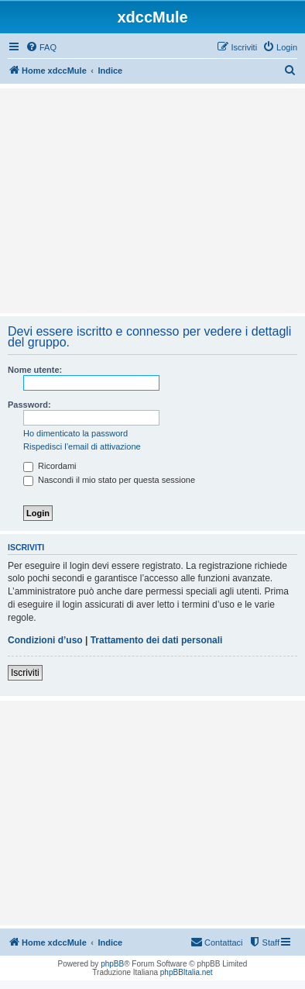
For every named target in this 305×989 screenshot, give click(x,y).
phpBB (112, 964)
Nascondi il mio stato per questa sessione (109, 479)
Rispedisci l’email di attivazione (82, 446)
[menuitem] (41, 47)
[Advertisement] (152, 200)
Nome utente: (35, 369)
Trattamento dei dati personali (157, 640)
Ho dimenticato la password (75, 433)
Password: (29, 404)
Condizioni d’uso (45, 640)
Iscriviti (25, 672)
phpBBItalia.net (186, 972)
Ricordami (50, 465)
